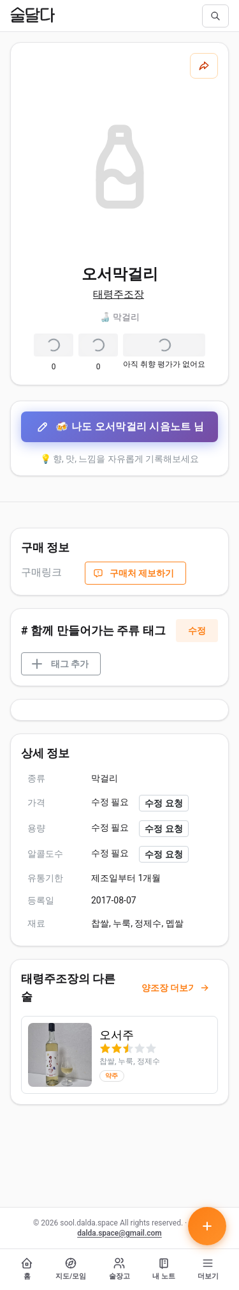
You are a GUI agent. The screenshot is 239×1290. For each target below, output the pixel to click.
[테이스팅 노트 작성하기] (207, 1226)
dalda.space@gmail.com (119, 1233)
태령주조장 (118, 294)
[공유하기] (204, 66)
